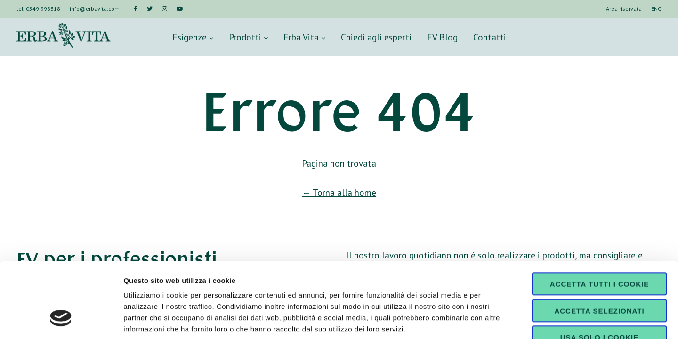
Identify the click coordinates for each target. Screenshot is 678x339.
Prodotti (248, 37)
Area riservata (624, 8)
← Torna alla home (339, 192)
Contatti (489, 37)
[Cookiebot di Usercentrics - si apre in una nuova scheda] (61, 321)
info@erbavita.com (95, 8)
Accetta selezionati (599, 246)
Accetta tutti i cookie (599, 219)
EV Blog (442, 37)
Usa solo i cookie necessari (599, 275)
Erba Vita (304, 37)
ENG (656, 8)
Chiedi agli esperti (376, 37)
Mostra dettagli (495, 320)
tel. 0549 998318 (38, 8)
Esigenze (192, 37)
